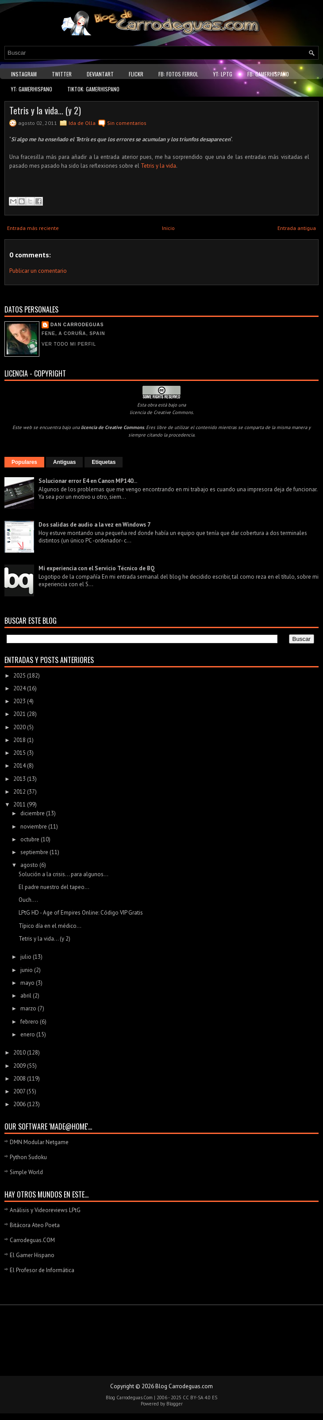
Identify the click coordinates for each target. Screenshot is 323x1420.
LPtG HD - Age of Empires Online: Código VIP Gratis (81, 912)
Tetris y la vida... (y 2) (45, 110)
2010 (20, 1052)
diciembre (33, 813)
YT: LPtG (222, 74)
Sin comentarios (126, 123)
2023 (20, 701)
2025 (20, 675)
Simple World (26, 1172)
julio (26, 956)
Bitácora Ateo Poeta (35, 1225)
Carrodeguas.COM (32, 1240)
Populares (24, 462)
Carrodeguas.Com (134, 1397)
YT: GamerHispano (31, 89)
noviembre (34, 826)
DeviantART (100, 74)
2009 (20, 1066)
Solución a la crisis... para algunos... (63, 874)
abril (26, 995)
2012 (20, 791)
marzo (29, 1008)
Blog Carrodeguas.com (184, 1386)
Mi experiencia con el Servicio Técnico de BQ (96, 568)
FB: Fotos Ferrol (178, 74)
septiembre (35, 852)
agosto (29, 865)
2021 (20, 714)
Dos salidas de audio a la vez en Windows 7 (94, 524)
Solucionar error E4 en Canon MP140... (87, 481)
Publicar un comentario (38, 271)
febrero (30, 1021)
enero (28, 1034)
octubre (30, 839)
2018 (20, 740)
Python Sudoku (28, 1157)
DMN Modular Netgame (39, 1142)
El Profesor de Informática (42, 1270)
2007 (20, 1091)
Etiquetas (103, 462)
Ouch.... (28, 900)
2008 (20, 1078)
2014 (20, 765)
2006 (20, 1104)
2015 (20, 753)
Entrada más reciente (33, 228)
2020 (20, 727)
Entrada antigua (296, 228)
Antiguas (64, 462)
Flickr (136, 74)
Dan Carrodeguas (77, 324)
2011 (20, 804)
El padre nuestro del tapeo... (54, 887)
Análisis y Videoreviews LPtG (45, 1210)
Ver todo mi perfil (69, 344)
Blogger (174, 1404)
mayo (28, 983)
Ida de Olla (82, 123)
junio (27, 970)
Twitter (62, 74)
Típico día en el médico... (50, 926)
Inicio (168, 228)
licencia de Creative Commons (161, 412)
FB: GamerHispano (268, 74)
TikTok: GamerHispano (93, 89)
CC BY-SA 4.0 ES (200, 1397)
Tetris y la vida (158, 165)
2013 (20, 779)
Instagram (24, 74)
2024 (20, 688)
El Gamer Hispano (32, 1255)
